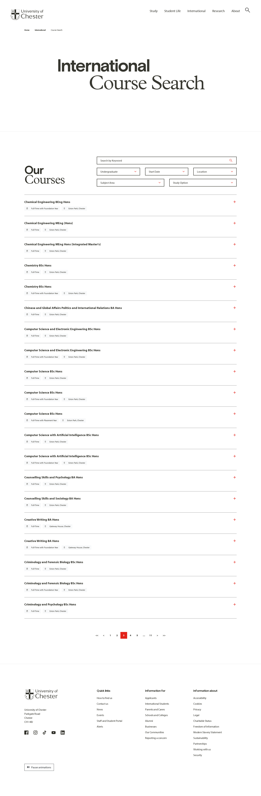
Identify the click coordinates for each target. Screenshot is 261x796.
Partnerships (200, 743)
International (40, 30)
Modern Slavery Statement (207, 732)
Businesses (151, 726)
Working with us (202, 749)
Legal (196, 715)
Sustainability (200, 738)
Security (197, 755)
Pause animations (38, 767)
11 (150, 635)
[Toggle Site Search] (247, 10)
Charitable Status (202, 720)
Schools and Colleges (156, 715)
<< (97, 635)
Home (26, 30)
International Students (157, 703)
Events (100, 715)
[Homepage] (26, 14)
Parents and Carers (155, 709)
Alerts (100, 726)
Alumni (149, 720)
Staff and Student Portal (109, 720)
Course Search (56, 30)
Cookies (197, 703)
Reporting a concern (156, 738)
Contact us (102, 703)
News (100, 709)
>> (164, 635)
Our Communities (154, 732)
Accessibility (199, 698)
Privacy (197, 709)
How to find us (104, 698)
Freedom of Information (206, 726)
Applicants (151, 698)
